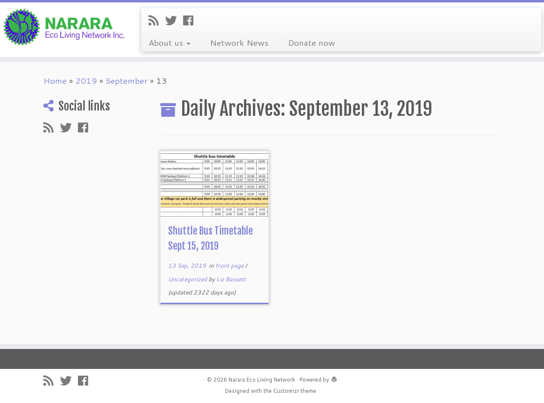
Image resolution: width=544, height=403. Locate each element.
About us (169, 42)
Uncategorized (188, 279)
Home (55, 80)
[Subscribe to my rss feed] (157, 20)
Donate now (311, 42)
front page (230, 265)
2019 (86, 80)
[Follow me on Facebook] (191, 20)
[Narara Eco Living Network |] (63, 26)
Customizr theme (294, 391)
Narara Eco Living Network (261, 380)
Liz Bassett (231, 279)
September (127, 80)
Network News (239, 42)
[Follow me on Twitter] (174, 20)
